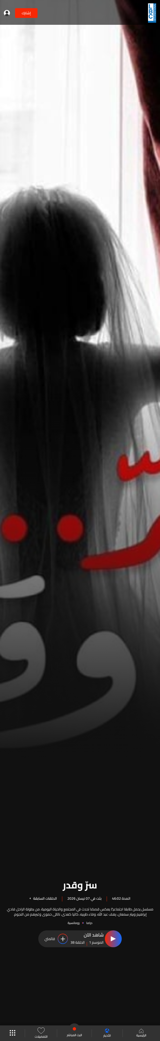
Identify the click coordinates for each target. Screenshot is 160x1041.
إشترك (26, 13)
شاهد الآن (94, 935)
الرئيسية (141, 1033)
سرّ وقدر (80, 884)
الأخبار (107, 1033)
